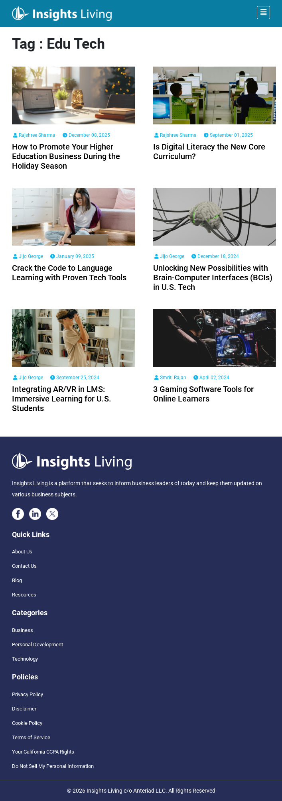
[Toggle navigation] (263, 12)
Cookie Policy (27, 723)
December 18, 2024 (215, 256)
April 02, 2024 (211, 377)
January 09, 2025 (72, 256)
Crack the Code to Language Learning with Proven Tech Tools (69, 272)
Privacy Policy (27, 694)
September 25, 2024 (74, 377)
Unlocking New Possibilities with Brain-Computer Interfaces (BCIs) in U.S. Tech (212, 277)
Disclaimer (24, 709)
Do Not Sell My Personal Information (53, 766)
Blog (17, 580)
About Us (22, 552)
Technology (25, 659)
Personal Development (37, 644)
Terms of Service (31, 737)
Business (22, 630)
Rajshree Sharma (34, 135)
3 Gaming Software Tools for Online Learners (203, 393)
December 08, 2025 (86, 135)
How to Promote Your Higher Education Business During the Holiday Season (66, 156)
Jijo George (28, 256)
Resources (24, 595)
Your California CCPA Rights (43, 752)
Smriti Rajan (170, 377)
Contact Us (24, 566)
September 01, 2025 (228, 135)
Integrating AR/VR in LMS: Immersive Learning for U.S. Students (61, 398)
